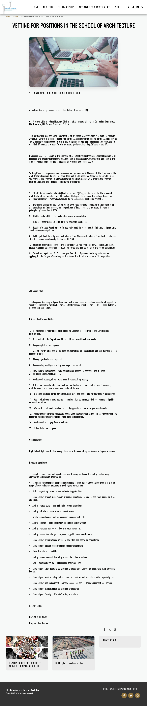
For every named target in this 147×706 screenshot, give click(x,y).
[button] (128, 7)
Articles (15, 16)
